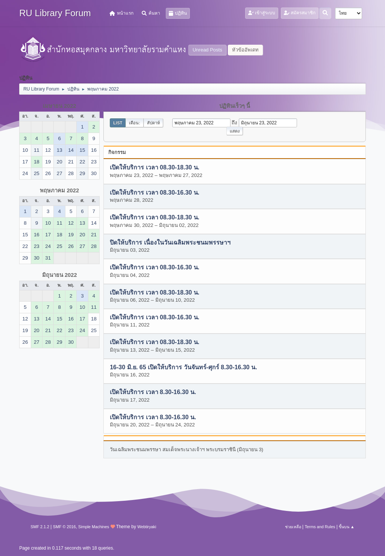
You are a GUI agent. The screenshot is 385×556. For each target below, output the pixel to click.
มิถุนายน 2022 (59, 275)
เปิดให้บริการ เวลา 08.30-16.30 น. (154, 192)
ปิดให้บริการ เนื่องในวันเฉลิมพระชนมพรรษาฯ (170, 242)
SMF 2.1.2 (39, 526)
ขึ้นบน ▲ (347, 526)
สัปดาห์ (153, 123)
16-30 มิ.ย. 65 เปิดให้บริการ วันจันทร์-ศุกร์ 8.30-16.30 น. (183, 367)
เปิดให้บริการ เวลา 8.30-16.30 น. (153, 392)
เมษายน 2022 (59, 106)
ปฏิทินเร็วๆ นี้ (234, 106)
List (117, 123)
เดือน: (134, 123)
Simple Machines (93, 526)
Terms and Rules (320, 526)
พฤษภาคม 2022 (59, 190)
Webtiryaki (146, 526)
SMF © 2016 (64, 526)
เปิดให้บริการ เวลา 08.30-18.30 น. (154, 168)
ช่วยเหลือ (293, 526)
